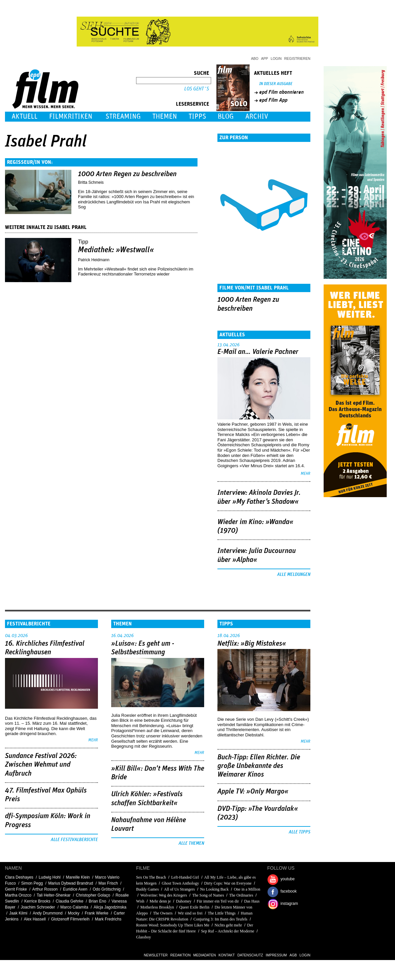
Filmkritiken (70, 116)
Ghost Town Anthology (180, 883)
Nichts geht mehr (228, 925)
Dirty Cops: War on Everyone (228, 883)
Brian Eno (97, 901)
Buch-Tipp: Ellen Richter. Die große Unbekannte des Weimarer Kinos (258, 766)
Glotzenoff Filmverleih (70, 919)
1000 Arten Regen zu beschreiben (127, 174)
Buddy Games (147, 889)
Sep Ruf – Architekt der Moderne (227, 931)
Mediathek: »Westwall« (116, 250)
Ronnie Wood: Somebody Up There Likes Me (172, 925)
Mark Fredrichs (108, 919)
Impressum (276, 955)
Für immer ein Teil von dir (218, 901)
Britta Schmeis (91, 182)
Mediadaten (204, 955)
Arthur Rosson (45, 889)
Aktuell (25, 116)
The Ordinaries (241, 895)
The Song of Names (208, 895)
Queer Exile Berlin (194, 907)
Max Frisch (108, 883)
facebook (288, 891)
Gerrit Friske (16, 889)
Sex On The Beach (151, 877)
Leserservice (192, 104)
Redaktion (180, 955)
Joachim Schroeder (38, 907)
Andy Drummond (47, 913)
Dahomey (184, 901)
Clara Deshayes (19, 877)
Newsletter (156, 955)
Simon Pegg (32, 883)
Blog (226, 116)
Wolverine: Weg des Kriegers (163, 895)
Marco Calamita (74, 907)
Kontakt (226, 955)
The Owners (163, 913)
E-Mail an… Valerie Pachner (257, 352)
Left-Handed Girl (185, 877)
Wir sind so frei (190, 913)
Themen (164, 116)
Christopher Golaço (93, 895)
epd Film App (273, 100)
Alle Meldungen (293, 574)
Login (276, 58)
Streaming (123, 116)
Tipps (197, 116)
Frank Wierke (96, 913)
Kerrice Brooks (37, 901)
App (264, 58)
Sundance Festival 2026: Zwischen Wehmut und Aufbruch (41, 764)
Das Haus (252, 901)
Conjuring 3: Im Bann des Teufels (221, 919)
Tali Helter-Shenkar (53, 895)
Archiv (256, 116)
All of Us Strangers (179, 889)
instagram (289, 903)
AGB (293, 955)
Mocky (73, 913)
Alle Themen (191, 843)
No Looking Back (214, 889)
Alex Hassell (35, 919)
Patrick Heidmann (94, 260)
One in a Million (247, 889)
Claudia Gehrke (69, 901)
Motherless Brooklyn (157, 907)
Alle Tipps (299, 832)
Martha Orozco (18, 895)
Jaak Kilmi (18, 913)
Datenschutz (250, 955)
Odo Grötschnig (106, 889)
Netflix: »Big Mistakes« (251, 643)
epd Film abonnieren (281, 92)
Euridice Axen (75, 889)
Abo (254, 58)
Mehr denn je (160, 901)
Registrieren (297, 58)
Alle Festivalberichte (74, 839)
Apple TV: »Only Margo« (252, 791)
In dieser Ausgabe (275, 84)
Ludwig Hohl (49, 877)
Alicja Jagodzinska (110, 907)
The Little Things (222, 913)
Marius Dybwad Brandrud (70, 883)
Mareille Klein (78, 877)
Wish (140, 901)
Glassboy (143, 937)
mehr (305, 474)
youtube (287, 879)
